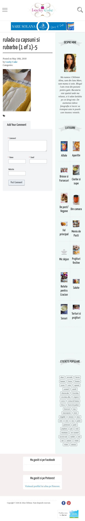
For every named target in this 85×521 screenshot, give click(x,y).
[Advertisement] (70, 341)
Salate (76, 287)
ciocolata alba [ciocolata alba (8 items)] (65, 397)
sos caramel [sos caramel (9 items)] (75, 433)
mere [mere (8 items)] (75, 413)
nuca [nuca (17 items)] (78, 417)
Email (32, 157)
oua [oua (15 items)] (72, 421)
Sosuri (64, 318)
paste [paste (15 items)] (75, 425)
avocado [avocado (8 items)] (69, 377)
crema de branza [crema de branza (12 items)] (73, 401)
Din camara (76, 209)
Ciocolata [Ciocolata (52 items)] (75, 393)
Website (11, 169)
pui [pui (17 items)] (71, 429)
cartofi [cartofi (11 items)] (74, 389)
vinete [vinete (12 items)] (76, 441)
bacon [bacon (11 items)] (77, 377)
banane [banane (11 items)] (62, 381)
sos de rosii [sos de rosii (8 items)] (63, 437)
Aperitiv (76, 155)
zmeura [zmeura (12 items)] (73, 445)
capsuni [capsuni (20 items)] (76, 385)
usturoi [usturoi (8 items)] (69, 441)
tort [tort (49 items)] (79, 437)
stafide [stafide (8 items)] (72, 437)
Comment (12, 138)
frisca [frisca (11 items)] (63, 405)
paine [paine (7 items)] (79, 421)
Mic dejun (64, 259)
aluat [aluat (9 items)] (62, 377)
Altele (64, 155)
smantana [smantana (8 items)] (64, 433)
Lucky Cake (11, 62)
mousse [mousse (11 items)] (71, 417)
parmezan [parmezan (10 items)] (66, 425)
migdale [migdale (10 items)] (63, 417)
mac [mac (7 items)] (74, 409)
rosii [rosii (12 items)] (76, 429)
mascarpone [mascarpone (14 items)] (67, 413)
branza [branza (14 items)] (77, 381)
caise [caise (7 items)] (69, 385)
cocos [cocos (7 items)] (63, 401)
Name (10, 157)
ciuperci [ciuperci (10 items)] (76, 397)
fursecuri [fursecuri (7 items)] (67, 409)
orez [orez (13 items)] (67, 421)
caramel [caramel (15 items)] (66, 389)
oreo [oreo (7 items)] (60, 421)
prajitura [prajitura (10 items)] (64, 429)
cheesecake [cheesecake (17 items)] (65, 393)
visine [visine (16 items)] (66, 445)
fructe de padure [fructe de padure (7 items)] (73, 405)
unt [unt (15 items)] (62, 441)
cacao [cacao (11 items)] (63, 385)
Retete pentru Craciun (64, 290)
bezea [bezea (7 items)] (70, 381)
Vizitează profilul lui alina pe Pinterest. (42, 486)
